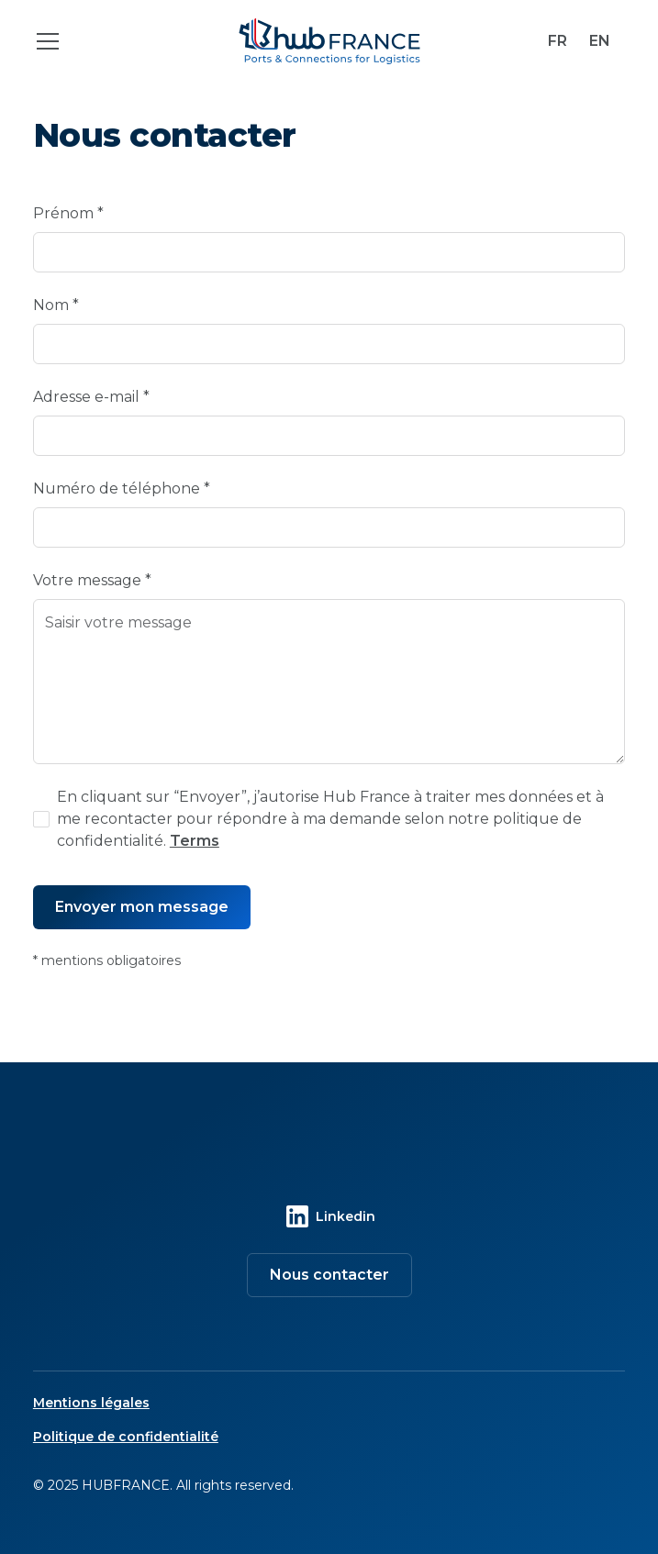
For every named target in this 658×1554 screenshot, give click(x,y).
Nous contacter (329, 1274)
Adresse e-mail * (91, 396)
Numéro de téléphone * (121, 488)
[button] (125, 41)
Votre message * (92, 580)
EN (599, 41)
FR (557, 41)
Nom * (56, 305)
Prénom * (68, 213)
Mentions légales (91, 1402)
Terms (194, 840)
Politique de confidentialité (125, 1436)
